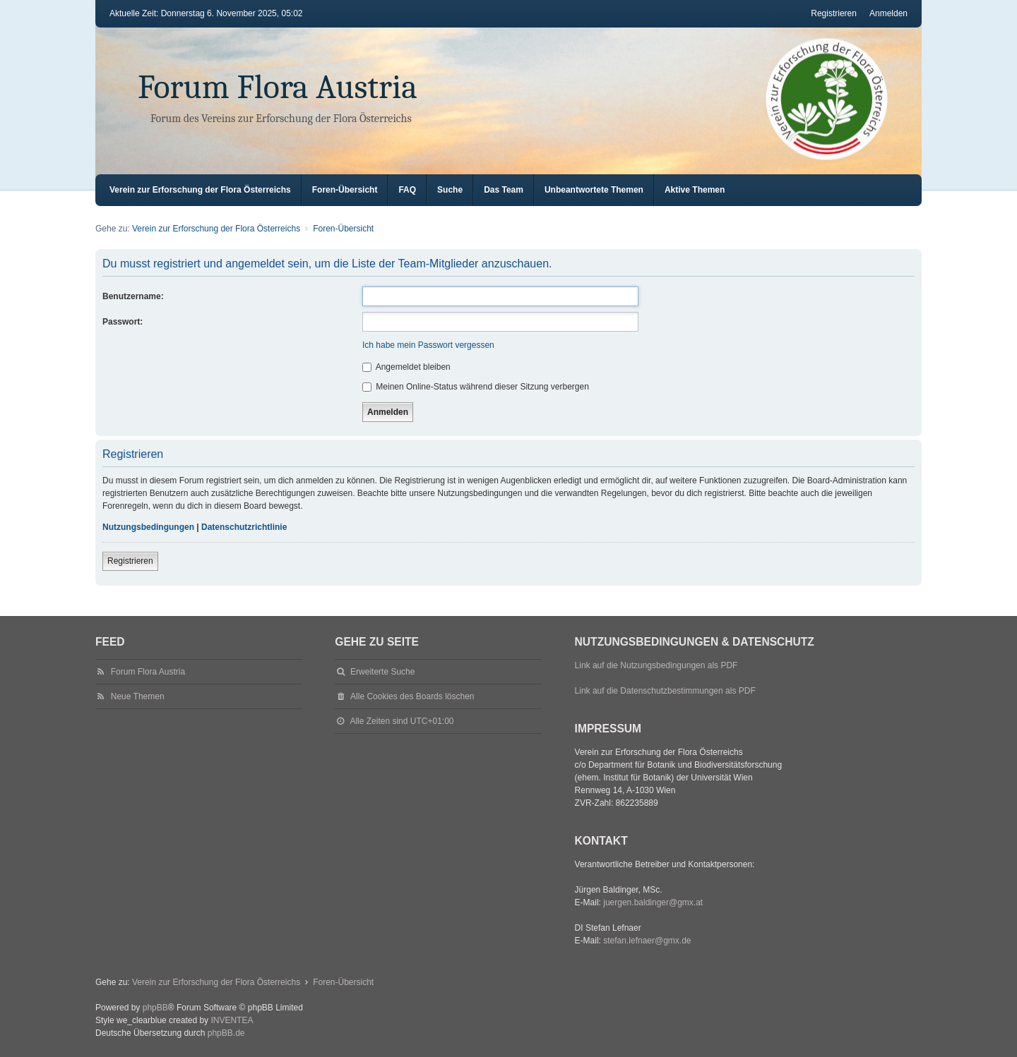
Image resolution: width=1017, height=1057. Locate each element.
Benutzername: (133, 296)
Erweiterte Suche (382, 672)
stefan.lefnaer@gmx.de (647, 941)
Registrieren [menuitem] (834, 13)
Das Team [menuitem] (503, 190)
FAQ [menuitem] (407, 190)
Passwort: (122, 322)
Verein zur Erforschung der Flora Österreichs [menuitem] (200, 190)
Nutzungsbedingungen (148, 527)
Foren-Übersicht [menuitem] (345, 190)
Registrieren (130, 561)
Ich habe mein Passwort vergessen (428, 345)
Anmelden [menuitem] (888, 13)
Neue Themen (138, 696)
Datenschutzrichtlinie (244, 527)
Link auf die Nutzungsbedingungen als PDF (656, 665)
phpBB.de (226, 1033)
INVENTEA (231, 1020)
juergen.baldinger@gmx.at (653, 902)
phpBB (155, 1008)
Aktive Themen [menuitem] (695, 190)
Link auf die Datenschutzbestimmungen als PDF (665, 691)
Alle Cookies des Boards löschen (412, 696)
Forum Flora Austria (277, 87)
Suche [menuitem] (450, 190)
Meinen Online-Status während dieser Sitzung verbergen (475, 387)
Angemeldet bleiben (406, 367)
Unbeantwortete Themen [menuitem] (594, 190)
